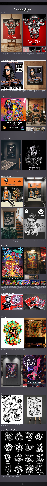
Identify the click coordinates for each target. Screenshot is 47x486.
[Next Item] (44, 30)
